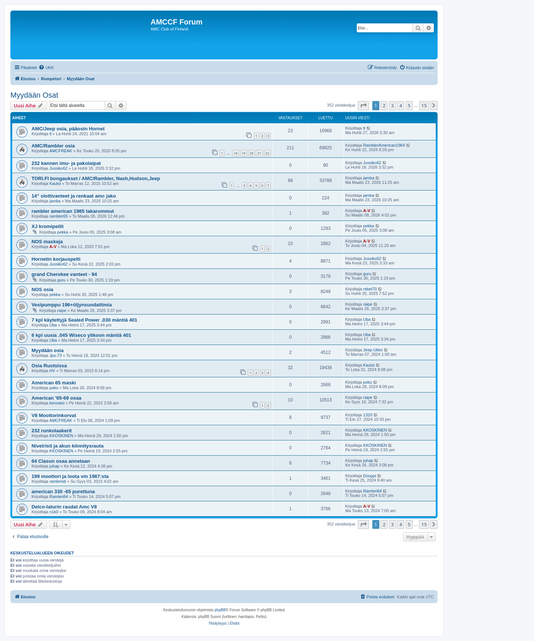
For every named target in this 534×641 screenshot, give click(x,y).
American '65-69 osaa (56, 398)
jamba (368, 178)
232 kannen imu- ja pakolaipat (66, 163)
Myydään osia (48, 350)
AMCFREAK (60, 151)
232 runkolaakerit (52, 430)
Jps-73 (55, 355)
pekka (62, 232)
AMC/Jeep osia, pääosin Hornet (68, 128)
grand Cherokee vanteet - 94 (64, 274)
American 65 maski (54, 382)
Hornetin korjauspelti (56, 259)
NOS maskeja (47, 241)
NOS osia (42, 289)
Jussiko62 (58, 168)
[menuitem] (46, 67)
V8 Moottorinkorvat (54, 415)
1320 (367, 415)
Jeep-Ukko (373, 350)
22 (267, 153)
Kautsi (55, 183)
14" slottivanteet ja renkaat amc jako (74, 196)
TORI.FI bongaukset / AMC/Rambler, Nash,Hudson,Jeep (96, 178)
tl (50, 133)
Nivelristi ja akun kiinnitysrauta (67, 446)
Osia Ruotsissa (49, 365)
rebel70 (370, 289)
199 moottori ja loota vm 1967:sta (70, 476)
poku (53, 387)
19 (243, 153)
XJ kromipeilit (47, 226)
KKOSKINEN (61, 435)
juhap (54, 466)
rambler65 (58, 216)
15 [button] (424, 105)
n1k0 (53, 512)
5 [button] (409, 105)
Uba (53, 325)
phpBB (220, 610)
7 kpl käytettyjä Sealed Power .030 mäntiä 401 (84, 320)
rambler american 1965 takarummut (73, 211)
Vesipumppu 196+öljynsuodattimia (72, 305)
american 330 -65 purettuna (63, 491)
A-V (366, 210)
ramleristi (57, 481)
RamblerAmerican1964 (384, 145)
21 (259, 153)
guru (61, 280)
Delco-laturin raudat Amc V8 (64, 507)
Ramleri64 (58, 496)
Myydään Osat (34, 95)
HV (52, 370)
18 (235, 153)
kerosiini (56, 403)
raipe (61, 310)
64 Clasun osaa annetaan (61, 461)
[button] (363, 105)
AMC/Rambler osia (53, 146)
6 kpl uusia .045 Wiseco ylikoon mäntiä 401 (81, 335)
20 (251, 153)
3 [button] (392, 105)
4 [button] (400, 105)
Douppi (369, 476)
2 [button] (384, 105)
